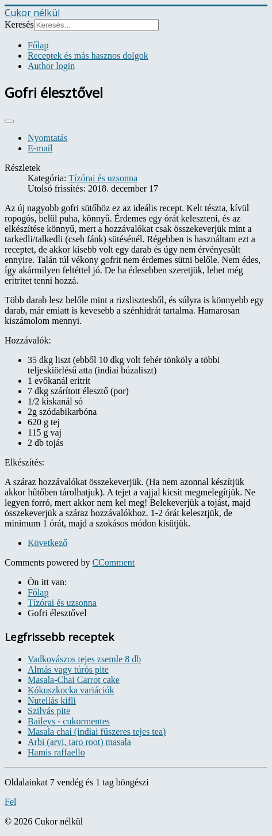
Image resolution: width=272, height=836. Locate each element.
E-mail (40, 148)
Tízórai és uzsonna (102, 178)
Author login (51, 66)
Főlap (38, 45)
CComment (113, 562)
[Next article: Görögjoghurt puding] (47, 543)
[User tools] (9, 121)
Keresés (19, 24)
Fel (10, 802)
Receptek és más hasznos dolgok (88, 55)
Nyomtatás (47, 138)
